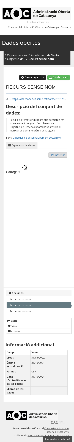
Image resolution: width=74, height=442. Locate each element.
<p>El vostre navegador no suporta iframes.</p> (36, 222)
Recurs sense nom (41, 59)
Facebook (14, 331)
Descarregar (30, 77)
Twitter (12, 326)
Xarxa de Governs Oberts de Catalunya (48, 435)
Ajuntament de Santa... (45, 55)
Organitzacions (17, 55)
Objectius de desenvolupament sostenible (37, 137)
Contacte (66, 27)
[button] (43, 77)
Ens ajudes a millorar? (57, 439)
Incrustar (58, 155)
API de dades (58, 77)
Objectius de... (16, 59)
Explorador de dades (21, 145)
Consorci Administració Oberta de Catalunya (33, 27)
